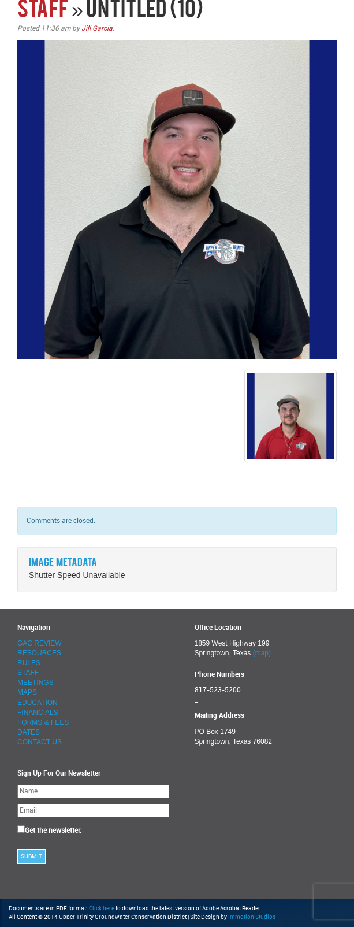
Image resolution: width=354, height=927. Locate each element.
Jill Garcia (97, 28)
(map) (262, 653)
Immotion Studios (251, 917)
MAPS (27, 692)
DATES (28, 732)
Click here (101, 908)
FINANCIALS (37, 713)
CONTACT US (39, 742)
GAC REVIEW (39, 643)
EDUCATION (37, 703)
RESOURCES (39, 653)
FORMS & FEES (43, 722)
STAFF (43, 11)
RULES (28, 663)
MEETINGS (35, 682)
